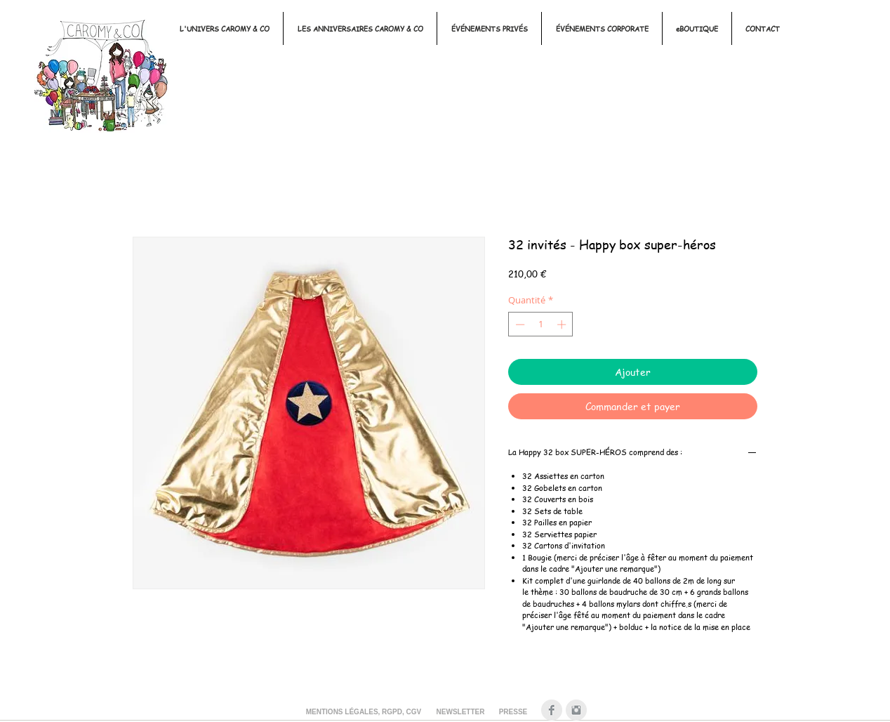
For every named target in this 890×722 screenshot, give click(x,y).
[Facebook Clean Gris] (551, 710)
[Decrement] (518, 324)
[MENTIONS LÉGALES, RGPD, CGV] (364, 712)
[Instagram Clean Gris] (576, 710)
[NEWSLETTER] (460, 712)
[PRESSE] (513, 712)
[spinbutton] (540, 324)
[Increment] (562, 324)
